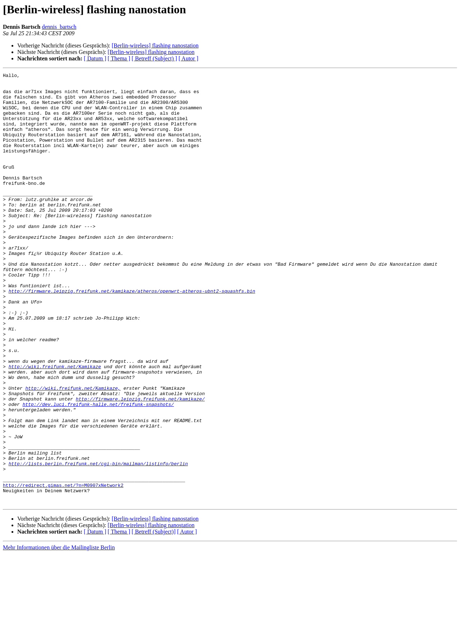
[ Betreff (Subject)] (153, 618)
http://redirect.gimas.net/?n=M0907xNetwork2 (63, 568)
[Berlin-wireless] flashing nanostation (155, 45)
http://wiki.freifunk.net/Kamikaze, (72, 451)
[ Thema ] (119, 58)
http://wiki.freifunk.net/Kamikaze (55, 425)
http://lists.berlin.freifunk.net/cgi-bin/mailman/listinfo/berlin (98, 542)
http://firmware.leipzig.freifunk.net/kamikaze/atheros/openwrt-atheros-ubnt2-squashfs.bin (132, 335)
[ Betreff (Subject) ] (154, 58)
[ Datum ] (95, 58)
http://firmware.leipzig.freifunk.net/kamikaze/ (140, 464)
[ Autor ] (188, 58)
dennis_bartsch (59, 27)
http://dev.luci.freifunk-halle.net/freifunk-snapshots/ (98, 471)
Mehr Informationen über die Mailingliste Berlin (59, 634)
